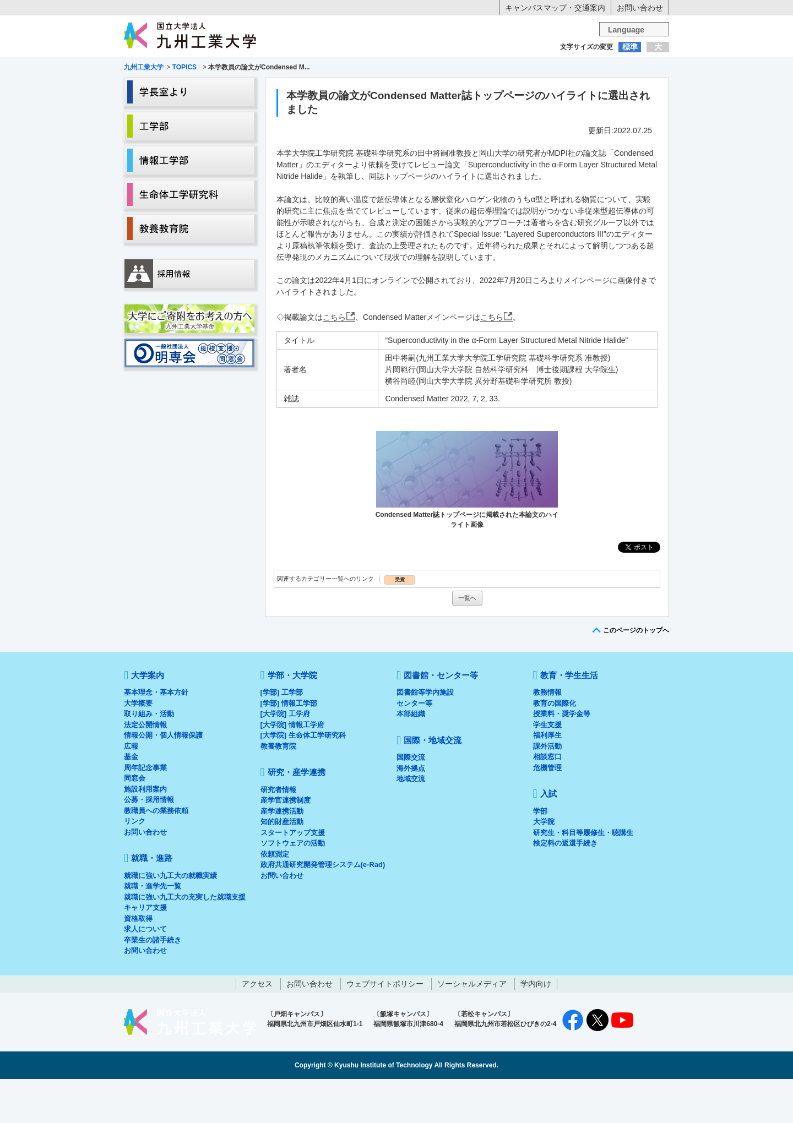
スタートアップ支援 (292, 877)
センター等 (414, 747)
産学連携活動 (281, 855)
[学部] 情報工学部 (288, 747)
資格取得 (138, 962)
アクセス (257, 1027)
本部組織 (411, 758)
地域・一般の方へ (614, 69)
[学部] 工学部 (281, 736)
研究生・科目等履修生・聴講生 (583, 877)
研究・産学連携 (499, 89)
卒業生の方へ (396, 69)
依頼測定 (274, 898)
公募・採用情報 (149, 843)
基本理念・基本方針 (156, 736)
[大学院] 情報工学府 (292, 769)
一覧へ (467, 642)
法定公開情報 (145, 769)
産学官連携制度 (285, 844)
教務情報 (547, 736)
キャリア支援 (145, 951)
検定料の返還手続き (565, 887)
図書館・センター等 (441, 719)
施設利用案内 (145, 833)
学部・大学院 (292, 719)
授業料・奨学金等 (561, 758)
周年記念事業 (145, 812)
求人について (145, 973)
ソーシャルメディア (472, 1027)
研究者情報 (278, 834)
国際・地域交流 (567, 89)
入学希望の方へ (178, 69)
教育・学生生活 (362, 89)
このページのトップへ (636, 674)
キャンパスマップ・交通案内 (555, 7)
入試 (635, 89)
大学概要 (138, 747)
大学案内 (158, 89)
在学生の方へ (287, 69)
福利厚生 (547, 779)
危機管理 (547, 812)
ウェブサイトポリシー (384, 1027)
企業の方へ (505, 69)
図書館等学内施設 (425, 736)
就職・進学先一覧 (152, 930)
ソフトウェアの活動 (292, 887)
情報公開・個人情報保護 (163, 779)
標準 (630, 46)
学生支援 (547, 769)
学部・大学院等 (226, 89)
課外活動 (547, 790)
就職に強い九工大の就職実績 (170, 919)
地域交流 (411, 823)
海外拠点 (411, 812)
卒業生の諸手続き (152, 984)
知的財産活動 (281, 866)
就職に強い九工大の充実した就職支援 (185, 941)
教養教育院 (278, 790)
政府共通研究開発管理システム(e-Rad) (322, 908)
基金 (131, 801)
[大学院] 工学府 (285, 758)
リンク (134, 865)
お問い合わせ (640, 7)
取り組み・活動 (149, 758)
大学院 (544, 866)
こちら (334, 361)
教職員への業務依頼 (156, 855)
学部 (540, 855)
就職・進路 (430, 89)
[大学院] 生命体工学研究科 (303, 779)
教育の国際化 (554, 747)
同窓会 (134, 822)
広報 (131, 790)
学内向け (535, 1027)
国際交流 (411, 801)
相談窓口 (547, 801)
